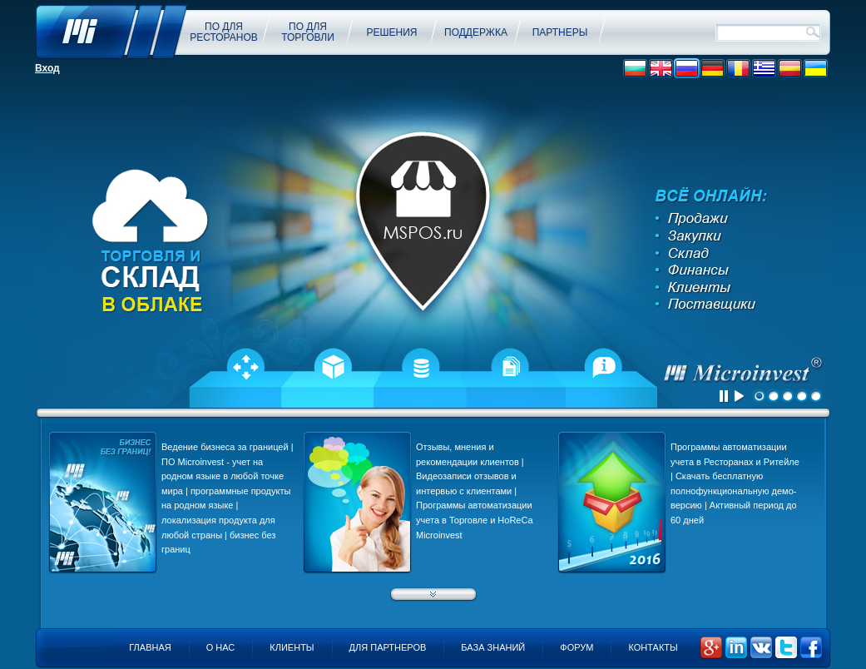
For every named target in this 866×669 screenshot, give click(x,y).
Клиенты (292, 647)
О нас (220, 647)
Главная (150, 647)
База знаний (493, 647)
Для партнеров (388, 647)
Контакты (652, 647)
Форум (576, 647)
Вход (47, 68)
